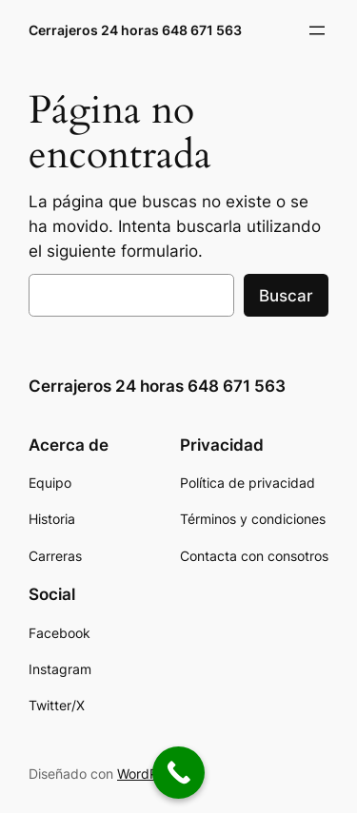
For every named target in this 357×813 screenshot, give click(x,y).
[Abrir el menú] (317, 30)
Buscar (286, 295)
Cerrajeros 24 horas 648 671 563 (135, 30)
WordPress (150, 773)
